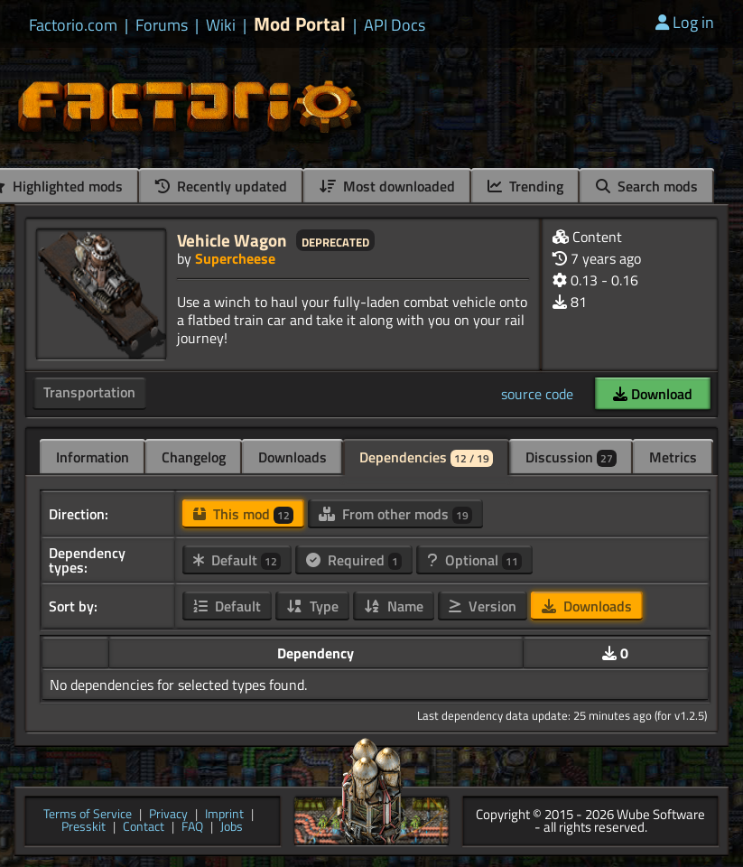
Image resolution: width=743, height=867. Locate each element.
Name (393, 606)
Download (652, 394)
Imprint (224, 815)
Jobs (231, 827)
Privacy (168, 815)
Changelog (194, 457)
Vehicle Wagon (232, 240)
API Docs (394, 25)
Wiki (221, 25)
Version (482, 606)
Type (312, 606)
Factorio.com (73, 25)
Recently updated (221, 186)
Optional (474, 560)
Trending (525, 186)
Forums (161, 25)
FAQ (192, 827)
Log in (684, 22)
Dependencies (426, 457)
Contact (143, 827)
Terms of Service (87, 815)
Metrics (673, 457)
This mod (243, 514)
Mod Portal (300, 23)
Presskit (83, 827)
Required (354, 560)
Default (237, 560)
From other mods (395, 514)
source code (537, 394)
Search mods (647, 186)
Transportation (89, 392)
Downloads (292, 457)
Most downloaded (387, 186)
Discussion (571, 457)
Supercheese (235, 258)
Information (92, 457)
